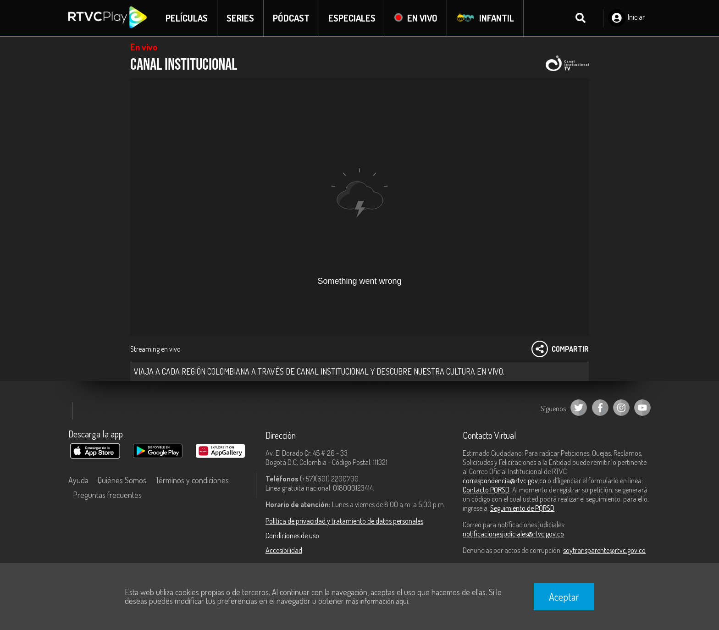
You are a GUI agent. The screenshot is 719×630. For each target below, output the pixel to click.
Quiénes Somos (122, 480)
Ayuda (78, 480)
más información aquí (377, 601)
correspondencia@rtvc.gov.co (504, 480)
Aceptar (564, 596)
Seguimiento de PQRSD (522, 508)
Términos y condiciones (192, 480)
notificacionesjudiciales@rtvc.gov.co (513, 533)
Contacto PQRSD (486, 489)
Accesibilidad (283, 550)
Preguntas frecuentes (107, 495)
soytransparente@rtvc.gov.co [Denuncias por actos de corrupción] (604, 550)
